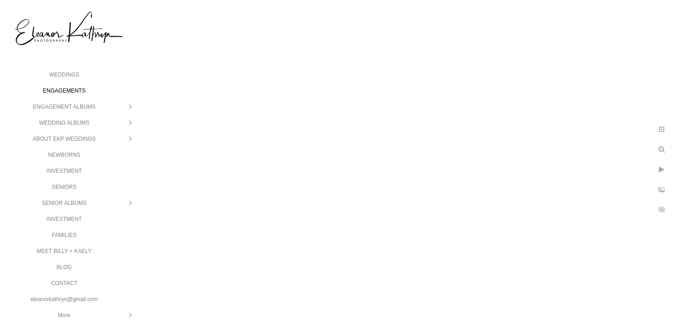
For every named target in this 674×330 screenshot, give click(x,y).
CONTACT (64, 283)
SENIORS (64, 187)
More (64, 315)
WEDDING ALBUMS (64, 123)
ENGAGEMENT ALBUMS (64, 107)
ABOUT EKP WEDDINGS (64, 139)
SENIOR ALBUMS (64, 203)
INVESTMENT (64, 171)
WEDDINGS (64, 75)
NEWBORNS (64, 155)
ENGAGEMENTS (64, 91)
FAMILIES (64, 235)
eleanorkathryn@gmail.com (64, 299)
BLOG (64, 267)
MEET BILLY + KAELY (64, 251)
